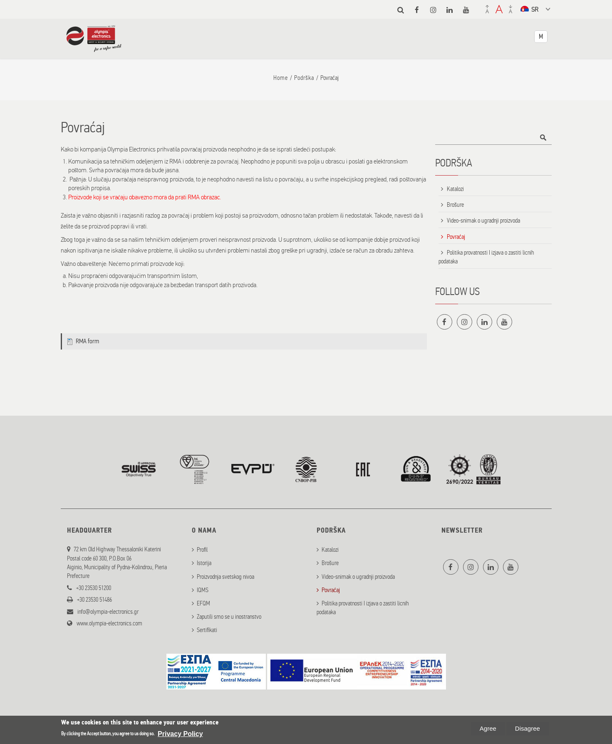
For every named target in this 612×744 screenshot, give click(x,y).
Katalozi (455, 189)
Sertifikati (207, 629)
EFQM (203, 602)
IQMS (202, 589)
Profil (202, 549)
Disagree (527, 728)
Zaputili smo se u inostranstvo (229, 616)
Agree (488, 728)
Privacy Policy (180, 733)
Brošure (455, 204)
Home (280, 78)
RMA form (87, 341)
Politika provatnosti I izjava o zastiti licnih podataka (486, 257)
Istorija (204, 562)
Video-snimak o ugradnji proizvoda (483, 220)
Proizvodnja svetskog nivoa (225, 575)
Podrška (304, 78)
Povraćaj (456, 237)
